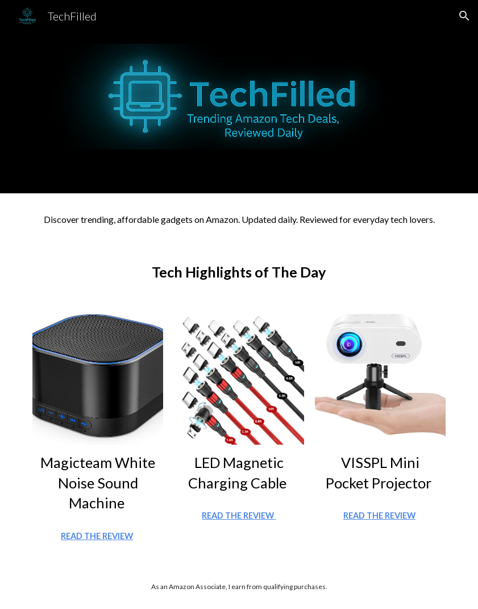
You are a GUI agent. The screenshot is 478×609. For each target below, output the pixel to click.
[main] (238, 218)
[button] (464, 16)
